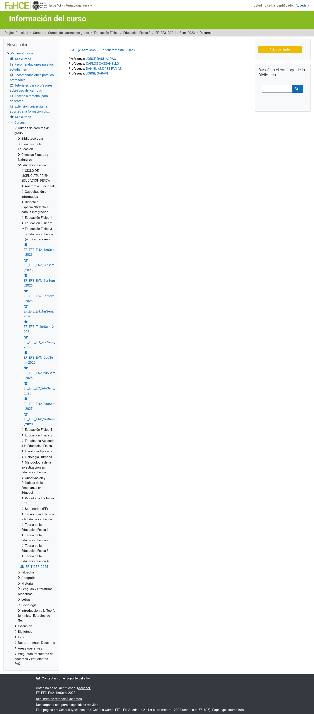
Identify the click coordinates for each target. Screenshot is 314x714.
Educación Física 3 (136, 33)
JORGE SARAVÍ (97, 73)
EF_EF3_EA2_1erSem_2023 (175, 33)
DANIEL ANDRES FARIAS (104, 69)
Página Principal (16, 33)
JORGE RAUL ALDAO (101, 59)
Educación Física (106, 33)
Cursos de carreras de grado (68, 33)
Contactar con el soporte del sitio (63, 678)
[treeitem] (31, 358)
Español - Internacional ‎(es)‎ (69, 5)
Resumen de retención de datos (59, 699)
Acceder (302, 5)
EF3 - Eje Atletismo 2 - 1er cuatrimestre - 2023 (101, 50)
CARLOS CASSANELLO (102, 64)
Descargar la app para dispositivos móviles (67, 705)
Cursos (38, 33)
